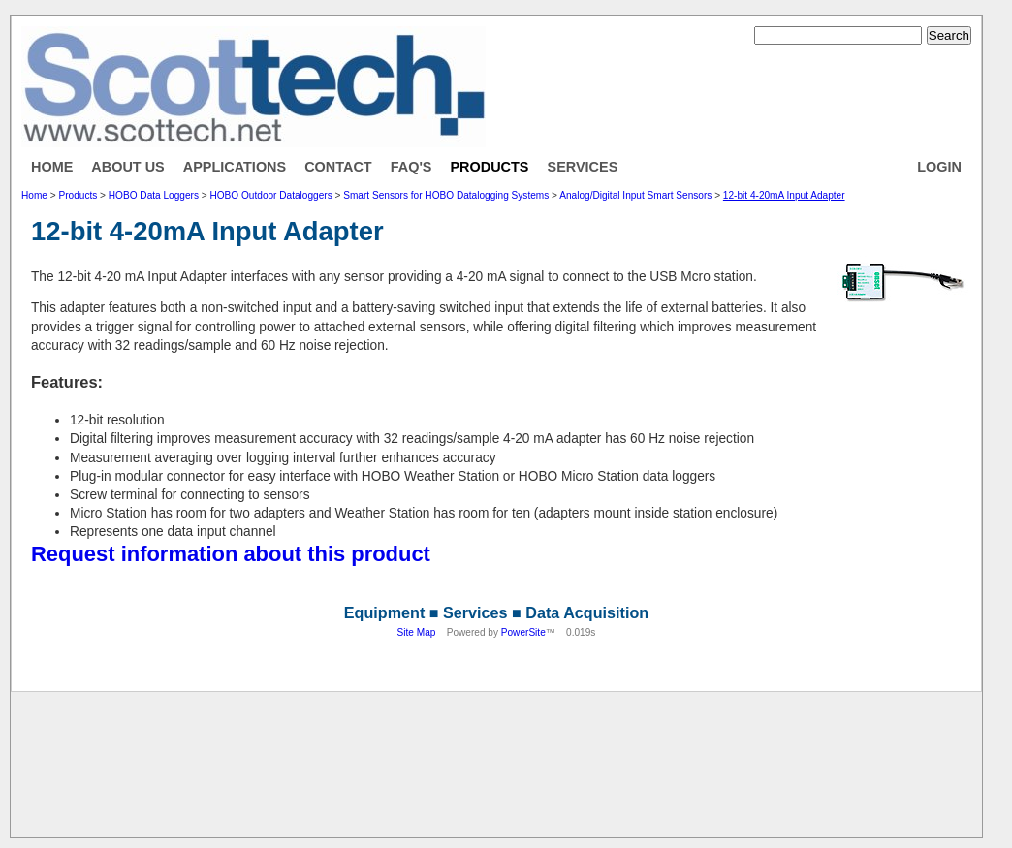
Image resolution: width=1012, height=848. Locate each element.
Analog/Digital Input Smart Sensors (635, 195)
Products (489, 166)
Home (52, 166)
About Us (127, 166)
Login (939, 166)
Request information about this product (230, 554)
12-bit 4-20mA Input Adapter (784, 195)
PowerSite (523, 632)
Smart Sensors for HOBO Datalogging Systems (446, 195)
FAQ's (411, 166)
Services (583, 166)
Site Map (416, 632)
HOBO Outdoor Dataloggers (270, 195)
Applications (234, 166)
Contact (338, 166)
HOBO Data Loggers (154, 195)
